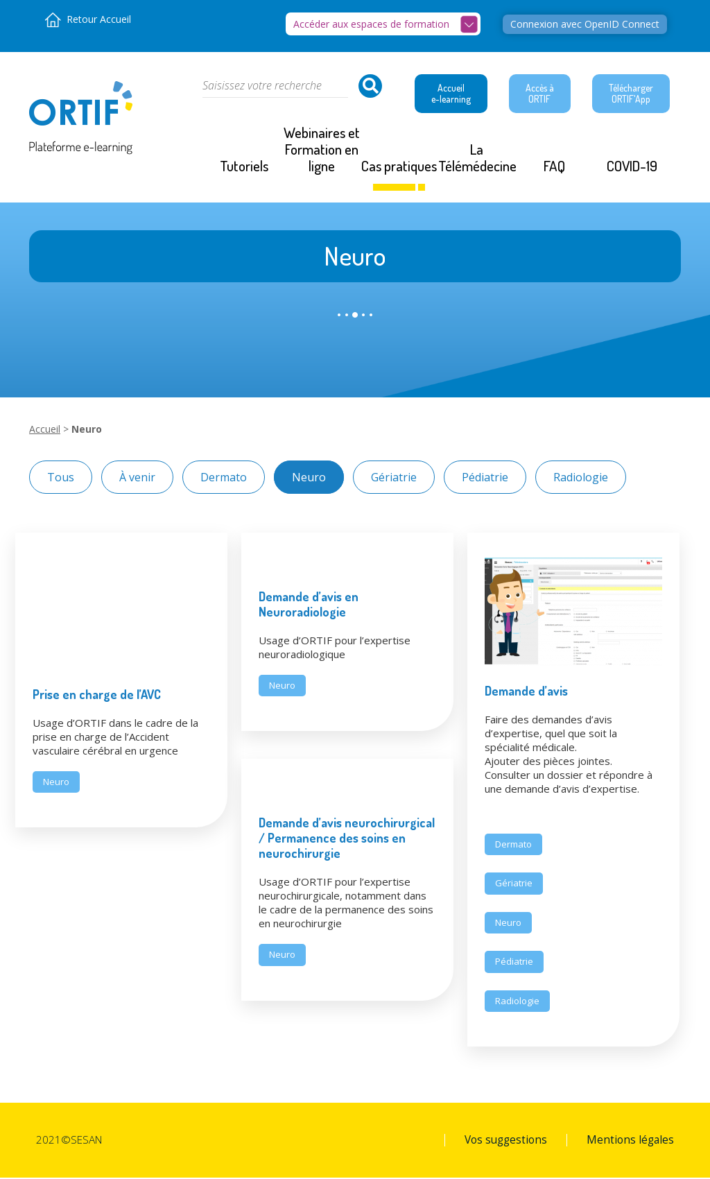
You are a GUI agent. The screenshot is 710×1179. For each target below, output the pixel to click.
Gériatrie (394, 477)
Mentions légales (630, 1141)
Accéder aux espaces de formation (371, 24)
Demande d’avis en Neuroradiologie (308, 605)
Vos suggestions (506, 1141)
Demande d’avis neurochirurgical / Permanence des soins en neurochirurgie (347, 839)
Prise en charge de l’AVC (97, 695)
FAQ (554, 166)
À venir (137, 477)
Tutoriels (244, 166)
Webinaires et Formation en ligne (322, 150)
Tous (60, 477)
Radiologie (580, 477)
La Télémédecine (477, 158)
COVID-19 (632, 166)
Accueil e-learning (451, 94)
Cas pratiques (399, 166)
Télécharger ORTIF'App (631, 94)
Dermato (223, 477)
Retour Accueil (99, 19)
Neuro (309, 477)
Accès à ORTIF (540, 94)
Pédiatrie (485, 477)
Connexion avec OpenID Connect (584, 24)
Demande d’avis (526, 691)
